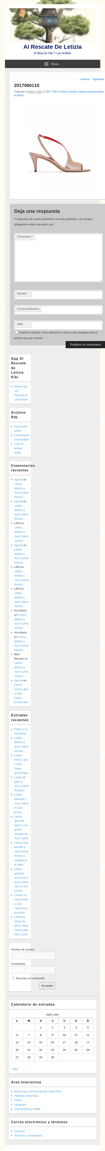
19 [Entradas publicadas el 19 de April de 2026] (87, 1042)
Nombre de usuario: (23, 949)
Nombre (22, 293)
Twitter (18, 1100)
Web (20, 324)
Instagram (20, 1104)
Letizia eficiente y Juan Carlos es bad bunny (21, 803)
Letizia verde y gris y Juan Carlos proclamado (21, 693)
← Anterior (83, 79)
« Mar (14, 1069)
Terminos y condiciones (28, 1135)
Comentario (25, 236)
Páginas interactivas (26, 1095)
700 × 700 (51, 91)
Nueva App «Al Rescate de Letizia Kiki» (38, 1091)
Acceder (47, 986)
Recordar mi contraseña (30, 978)
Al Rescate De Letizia (52, 47)
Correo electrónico (28, 308)
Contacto (19, 1131)
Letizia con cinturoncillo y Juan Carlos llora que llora (21, 904)
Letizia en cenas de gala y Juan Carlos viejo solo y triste (21, 925)
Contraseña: (18, 963)
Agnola (18, 479)
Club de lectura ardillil (19, 448)
